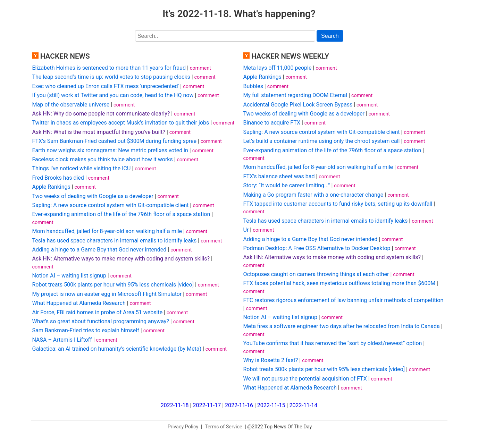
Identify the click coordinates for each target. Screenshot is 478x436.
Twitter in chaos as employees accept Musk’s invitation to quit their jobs (120, 122)
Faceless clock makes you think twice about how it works (102, 159)
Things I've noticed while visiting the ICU (81, 168)
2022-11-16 (239, 405)
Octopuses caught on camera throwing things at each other (316, 274)
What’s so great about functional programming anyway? (100, 321)
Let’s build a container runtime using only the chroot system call (321, 141)
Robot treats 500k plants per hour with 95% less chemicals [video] (113, 284)
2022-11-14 (303, 405)
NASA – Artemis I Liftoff (62, 339)
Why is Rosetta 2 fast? (270, 360)
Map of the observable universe (71, 104)
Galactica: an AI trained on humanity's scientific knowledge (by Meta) (116, 348)
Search (330, 36)
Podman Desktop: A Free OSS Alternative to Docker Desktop (317, 248)
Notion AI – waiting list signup (69, 275)
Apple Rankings (51, 186)
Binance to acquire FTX (271, 122)
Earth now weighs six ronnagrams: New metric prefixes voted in (110, 150)
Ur (246, 229)
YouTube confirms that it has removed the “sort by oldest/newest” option (332, 343)
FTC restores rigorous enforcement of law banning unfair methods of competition (343, 300)
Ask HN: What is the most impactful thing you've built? (98, 132)
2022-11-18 (175, 405)
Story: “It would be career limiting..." (286, 185)
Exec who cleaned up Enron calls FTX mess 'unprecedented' (105, 86)
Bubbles (253, 86)
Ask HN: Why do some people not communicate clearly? (101, 113)
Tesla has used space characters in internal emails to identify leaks (114, 240)
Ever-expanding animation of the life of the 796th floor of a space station (121, 214)
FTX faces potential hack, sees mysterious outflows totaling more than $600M (339, 283)
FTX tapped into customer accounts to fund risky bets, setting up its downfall (338, 203)
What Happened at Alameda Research (79, 303)
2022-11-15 (271, 405)
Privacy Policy (183, 427)
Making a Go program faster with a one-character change (313, 194)
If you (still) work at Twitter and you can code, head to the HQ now (113, 95)
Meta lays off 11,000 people (277, 68)
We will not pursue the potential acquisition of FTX (305, 378)
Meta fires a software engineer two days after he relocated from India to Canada (341, 326)
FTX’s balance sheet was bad (279, 176)
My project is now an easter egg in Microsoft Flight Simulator (107, 294)
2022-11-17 (207, 405)
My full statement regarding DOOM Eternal (295, 95)
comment (200, 68)
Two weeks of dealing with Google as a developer (92, 196)
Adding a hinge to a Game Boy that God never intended (99, 249)
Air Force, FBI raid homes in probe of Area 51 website (97, 312)
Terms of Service (223, 427)
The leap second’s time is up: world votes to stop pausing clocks (111, 77)
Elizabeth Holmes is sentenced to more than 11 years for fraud (109, 68)
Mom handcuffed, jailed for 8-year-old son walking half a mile (107, 231)
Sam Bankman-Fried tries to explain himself (85, 330)
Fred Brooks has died (58, 177)
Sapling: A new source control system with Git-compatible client (110, 205)
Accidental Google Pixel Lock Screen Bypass (298, 104)
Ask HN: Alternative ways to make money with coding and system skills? (121, 258)
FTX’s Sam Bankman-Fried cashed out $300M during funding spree (114, 141)
